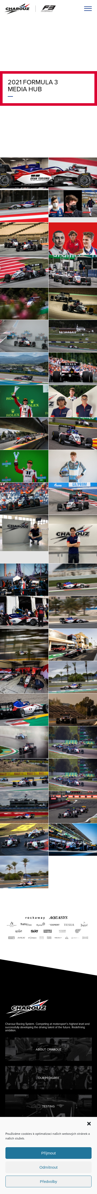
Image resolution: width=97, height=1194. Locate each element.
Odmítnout (48, 1167)
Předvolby (48, 1181)
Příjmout (48, 1153)
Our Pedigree (48, 1078)
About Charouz (48, 1049)
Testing (48, 1106)
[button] (89, 1123)
